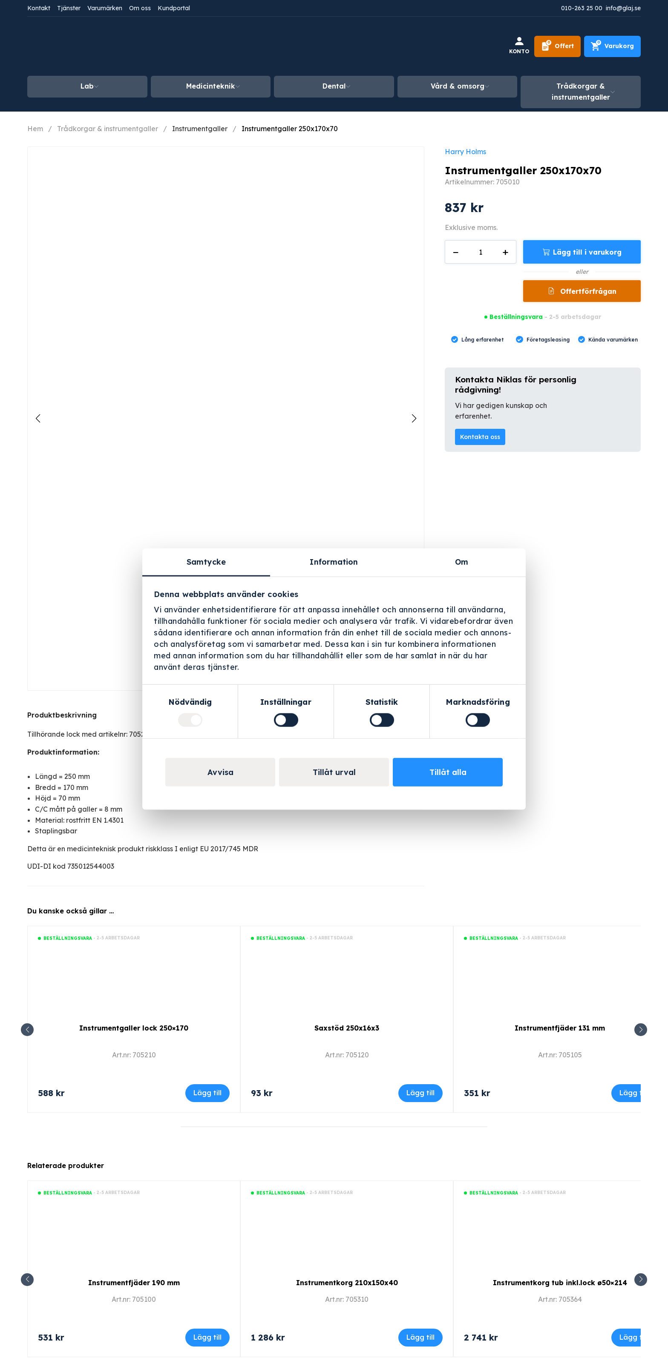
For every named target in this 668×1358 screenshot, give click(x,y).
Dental (334, 86)
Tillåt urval (334, 772)
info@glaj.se (623, 8)
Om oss (140, 8)
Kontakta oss (480, 437)
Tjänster (69, 8)
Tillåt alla (447, 772)
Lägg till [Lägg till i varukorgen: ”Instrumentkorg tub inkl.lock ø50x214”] (633, 1337)
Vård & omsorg (457, 86)
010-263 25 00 (581, 8)
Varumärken (104, 8)
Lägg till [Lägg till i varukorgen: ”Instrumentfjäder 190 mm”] (207, 1337)
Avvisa (220, 772)
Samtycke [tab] (206, 561)
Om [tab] (461, 561)
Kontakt (38, 8)
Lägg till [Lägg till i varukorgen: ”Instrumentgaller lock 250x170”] (207, 1092)
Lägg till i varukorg (587, 252)
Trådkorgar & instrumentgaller (581, 91)
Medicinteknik (210, 86)
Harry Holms (465, 151)
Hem (35, 128)
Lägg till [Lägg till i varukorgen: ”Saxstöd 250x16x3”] (420, 1092)
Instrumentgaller (199, 128)
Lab (87, 86)
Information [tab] (334, 561)
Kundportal (174, 8)
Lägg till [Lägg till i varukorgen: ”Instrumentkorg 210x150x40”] (420, 1337)
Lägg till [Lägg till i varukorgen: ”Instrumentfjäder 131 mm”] (633, 1092)
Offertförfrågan (587, 291)
